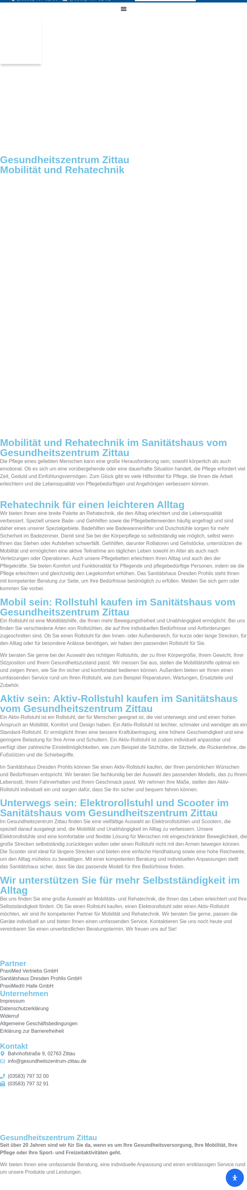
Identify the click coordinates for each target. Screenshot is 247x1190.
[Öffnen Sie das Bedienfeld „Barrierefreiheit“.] (235, 1178)
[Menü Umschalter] (124, 9)
